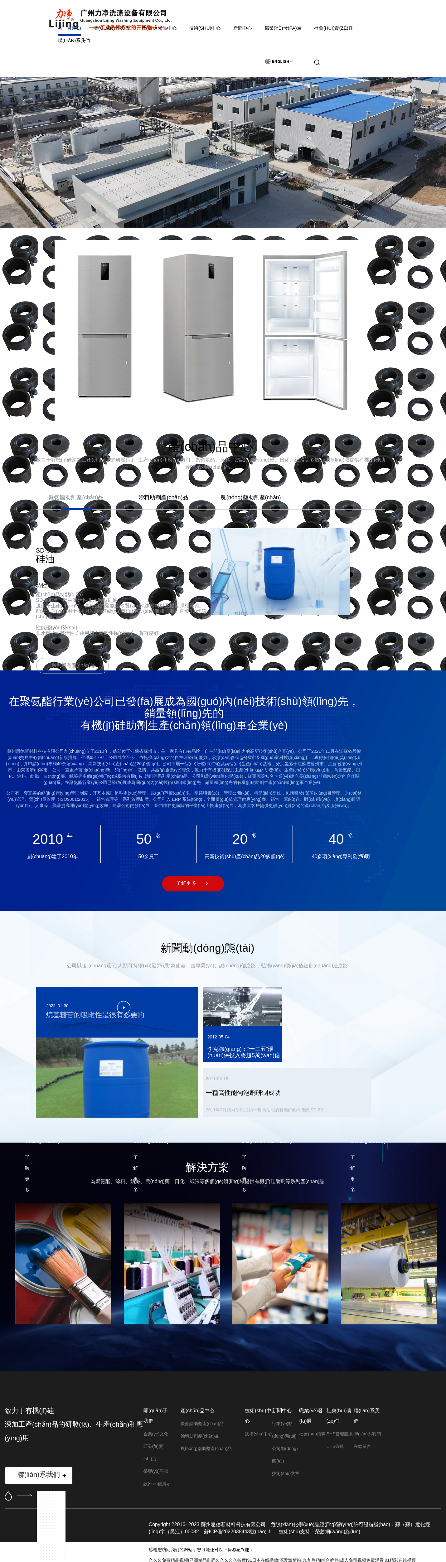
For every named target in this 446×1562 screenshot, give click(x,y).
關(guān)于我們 (111, 28)
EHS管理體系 (340, 1433)
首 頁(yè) (69, 28)
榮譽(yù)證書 (155, 1471)
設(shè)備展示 (157, 1483)
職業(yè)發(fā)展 (283, 28)
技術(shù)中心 (205, 28)
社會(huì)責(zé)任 (333, 28)
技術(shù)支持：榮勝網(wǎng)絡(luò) (319, 1531)
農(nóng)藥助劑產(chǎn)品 (206, 1448)
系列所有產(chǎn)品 (73, 665)
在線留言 (362, 1446)
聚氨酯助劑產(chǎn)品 (202, 1423)
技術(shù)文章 (285, 1473)
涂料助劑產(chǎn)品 (200, 1436)
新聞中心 (242, 28)
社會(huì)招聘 (312, 1433)
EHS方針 (335, 1446)
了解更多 (186, 883)
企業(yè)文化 (155, 1433)
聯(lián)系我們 (74, 40)
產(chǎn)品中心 (159, 28)
